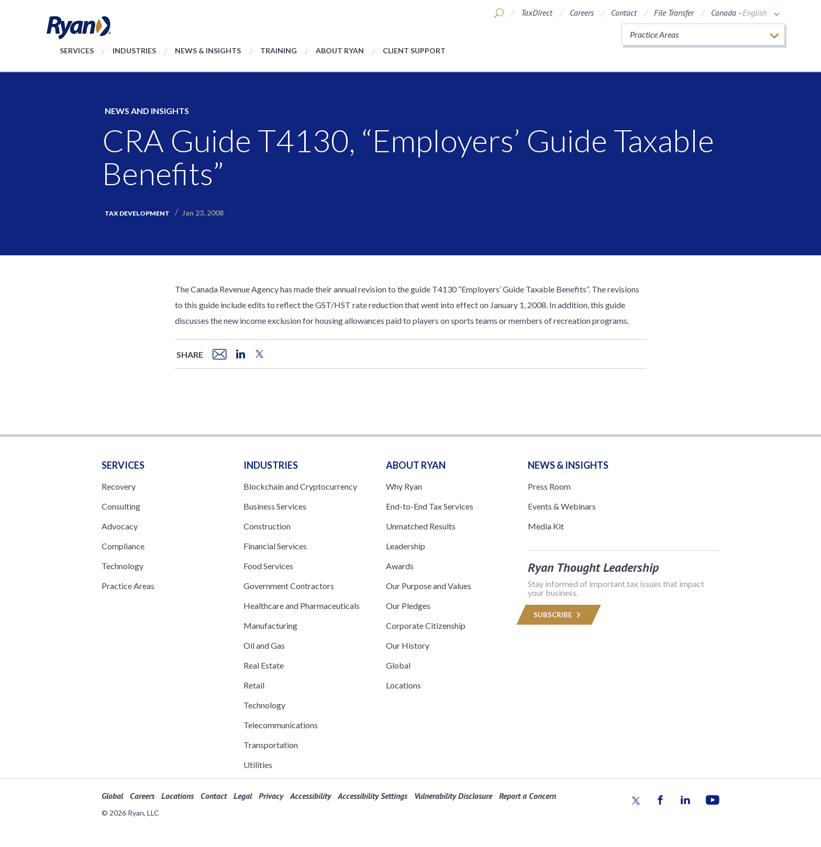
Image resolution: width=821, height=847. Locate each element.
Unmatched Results (421, 526)
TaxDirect (536, 12)
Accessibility (310, 795)
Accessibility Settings (372, 795)
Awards (400, 566)
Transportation (270, 745)
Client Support (414, 50)
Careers (582, 12)
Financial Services (275, 546)
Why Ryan (404, 486)
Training (278, 50)
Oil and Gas (264, 645)
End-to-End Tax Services (429, 506)
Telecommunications (280, 725)
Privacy (271, 795)
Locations (403, 685)
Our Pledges (408, 606)
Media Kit (546, 526)
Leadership (405, 546)
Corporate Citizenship (425, 625)
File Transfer (674, 12)
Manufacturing (270, 625)
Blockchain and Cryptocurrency (300, 486)
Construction (267, 526)
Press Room (549, 486)
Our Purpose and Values (428, 586)
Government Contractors (288, 586)
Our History (407, 645)
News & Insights (208, 50)
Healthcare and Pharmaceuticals (301, 606)
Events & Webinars (562, 506)
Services (77, 50)
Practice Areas (128, 586)
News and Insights (147, 111)
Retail (253, 685)
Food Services (268, 566)
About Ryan (340, 50)
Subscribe (559, 615)
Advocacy (120, 526)
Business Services (274, 506)
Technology (122, 566)
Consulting (121, 506)
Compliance (123, 546)
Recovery (119, 486)
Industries (134, 50)
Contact (624, 12)
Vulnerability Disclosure (453, 795)
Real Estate (263, 665)
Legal (243, 795)
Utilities (257, 765)
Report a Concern (527, 795)
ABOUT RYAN (416, 465)
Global (398, 665)
